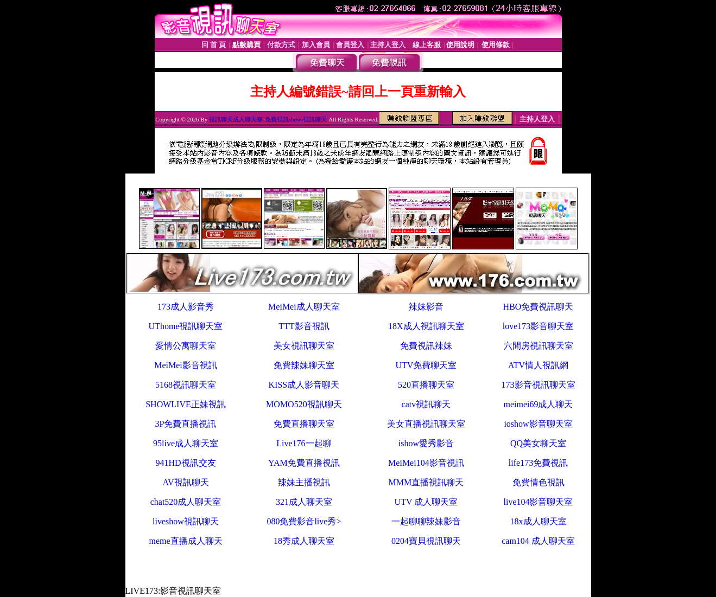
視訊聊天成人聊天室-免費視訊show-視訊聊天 (268, 119)
